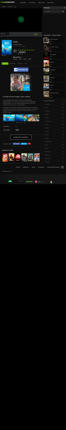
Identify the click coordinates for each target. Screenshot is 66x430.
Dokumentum (48, 121)
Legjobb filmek (26, 167)
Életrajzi (47, 127)
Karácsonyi (48, 151)
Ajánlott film (48, 104)
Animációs (15, 59)
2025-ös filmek (41, 2)
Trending (33, 167)
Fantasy (24, 59)
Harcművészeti (49, 141)
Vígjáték (29, 59)
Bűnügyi (47, 114)
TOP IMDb (18, 167)
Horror (47, 144)
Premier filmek (32, 2)
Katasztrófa (48, 155)
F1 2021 (47, 131)
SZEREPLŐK (12, 63)
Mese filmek (48, 158)
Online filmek (23, 2)
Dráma (47, 124)
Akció (47, 107)
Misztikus (47, 161)
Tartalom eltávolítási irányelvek (53, 167)
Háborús (47, 138)
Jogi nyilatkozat (41, 167)
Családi (20, 59)
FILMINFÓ (5, 63)
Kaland (47, 148)
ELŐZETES (20, 63)
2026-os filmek (50, 2)
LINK (26, 63)
